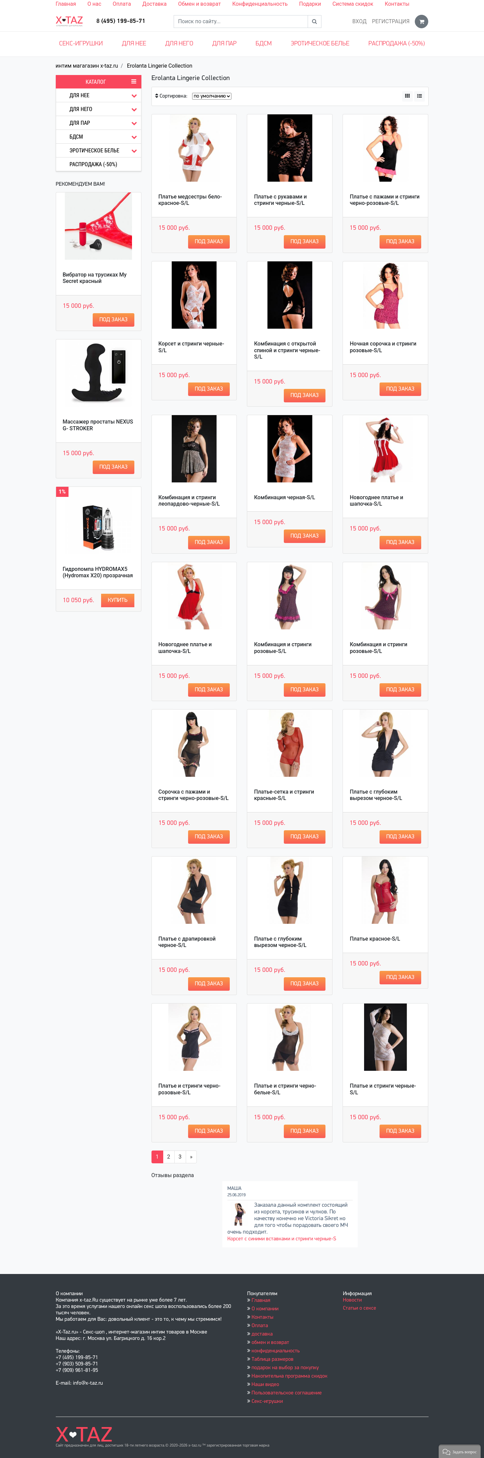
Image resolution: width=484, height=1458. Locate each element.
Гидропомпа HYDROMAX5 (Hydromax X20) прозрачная (98, 572)
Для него (179, 44)
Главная (66, 4)
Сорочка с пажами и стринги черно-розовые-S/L (194, 795)
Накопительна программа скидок (289, 1376)
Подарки (310, 4)
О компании (265, 1309)
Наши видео (265, 1384)
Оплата (122, 4)
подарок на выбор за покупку (285, 1368)
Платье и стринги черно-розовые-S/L (190, 1089)
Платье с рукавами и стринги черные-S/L (280, 199)
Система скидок (353, 4)
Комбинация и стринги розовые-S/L (282, 647)
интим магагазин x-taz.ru (87, 66)
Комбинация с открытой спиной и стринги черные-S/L (287, 350)
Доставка (154, 4)
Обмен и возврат (199, 4)
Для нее (134, 44)
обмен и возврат (270, 1342)
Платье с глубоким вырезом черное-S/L (376, 795)
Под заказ (113, 320)
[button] (460, 1451)
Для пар (224, 44)
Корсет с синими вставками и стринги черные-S (281, 1239)
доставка (262, 1334)
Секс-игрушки (81, 44)
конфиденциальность (276, 1351)
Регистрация (390, 21)
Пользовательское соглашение (287, 1393)
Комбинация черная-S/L (284, 497)
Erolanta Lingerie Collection (159, 66)
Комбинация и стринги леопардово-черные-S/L (189, 500)
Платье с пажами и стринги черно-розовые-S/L (385, 199)
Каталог (111, 81)
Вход (359, 21)
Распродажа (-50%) (396, 44)
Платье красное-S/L (375, 939)
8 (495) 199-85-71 (120, 21)
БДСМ (264, 44)
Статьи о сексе (359, 1308)
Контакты (397, 4)
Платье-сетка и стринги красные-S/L (284, 795)
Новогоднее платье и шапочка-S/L (376, 500)
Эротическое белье (320, 44)
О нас (94, 4)
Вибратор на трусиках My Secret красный (95, 277)
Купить (118, 600)
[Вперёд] (191, 1157)
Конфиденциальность (260, 4)
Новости (352, 1300)
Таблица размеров (273, 1359)
